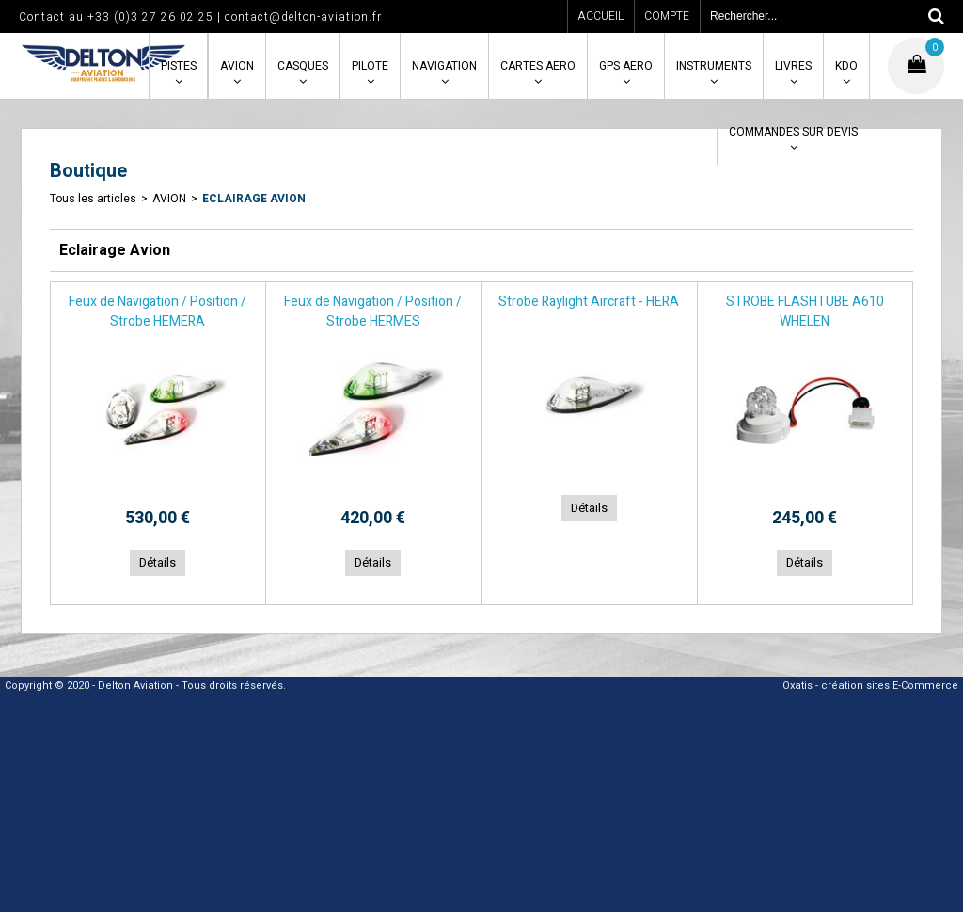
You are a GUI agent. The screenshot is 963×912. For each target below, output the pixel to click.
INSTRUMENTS (713, 65)
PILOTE (370, 65)
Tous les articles (93, 198)
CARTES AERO (538, 65)
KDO (846, 65)
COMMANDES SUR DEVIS (793, 131)
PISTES (179, 65)
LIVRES (793, 65)
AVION (237, 65)
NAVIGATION (444, 65)
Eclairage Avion (254, 198)
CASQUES (302, 65)
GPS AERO (626, 65)
